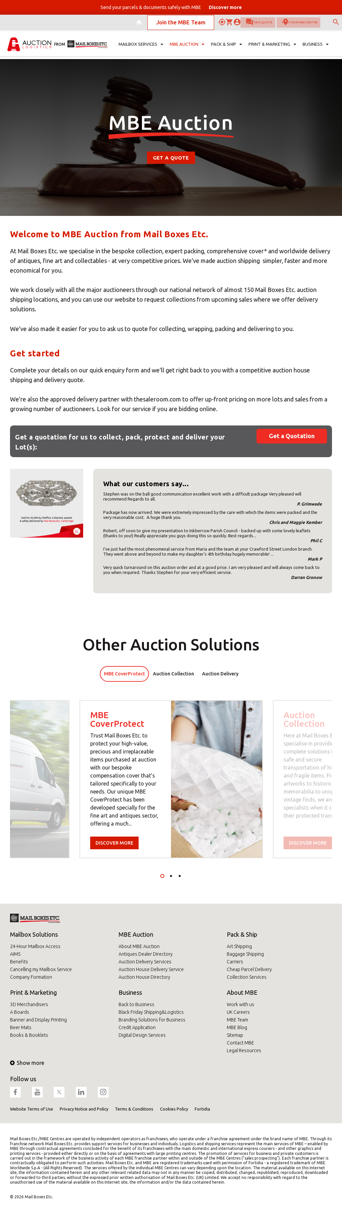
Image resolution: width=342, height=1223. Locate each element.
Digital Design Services (142, 1035)
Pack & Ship (242, 934)
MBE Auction (136, 934)
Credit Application (137, 1027)
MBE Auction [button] (187, 48)
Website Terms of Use (31, 1109)
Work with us (240, 1004)
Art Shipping (239, 946)
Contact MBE (240, 1042)
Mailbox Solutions (34, 934)
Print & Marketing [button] (272, 48)
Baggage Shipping (245, 954)
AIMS (15, 954)
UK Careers (238, 1012)
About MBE (242, 992)
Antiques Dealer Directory (146, 954)
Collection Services (247, 977)
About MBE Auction (139, 946)
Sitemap (235, 1035)
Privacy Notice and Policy (84, 1109)
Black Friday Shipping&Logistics (151, 1012)
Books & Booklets (29, 1035)
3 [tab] (180, 876)
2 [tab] (171, 876)
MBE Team (237, 1019)
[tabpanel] (171, 779)
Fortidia (202, 1109)
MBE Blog (237, 1027)
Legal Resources (244, 1050)
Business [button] (315, 48)
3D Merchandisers (29, 1004)
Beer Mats (20, 1027)
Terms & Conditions (134, 1109)
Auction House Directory (144, 977)
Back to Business (136, 1004)
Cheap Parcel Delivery (249, 969)
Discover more (114, 843)
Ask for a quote (213, 24)
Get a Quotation (292, 435)
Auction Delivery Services (145, 961)
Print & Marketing (33, 992)
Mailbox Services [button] (141, 48)
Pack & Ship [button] (226, 48)
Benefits (19, 961)
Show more (27, 1063)
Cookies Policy (174, 1109)
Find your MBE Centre (281, 24)
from (59, 48)
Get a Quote (171, 158)
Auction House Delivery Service (151, 969)
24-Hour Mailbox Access (35, 946)
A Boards (19, 1012)
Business (130, 992)
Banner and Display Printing (38, 1019)
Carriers (235, 961)
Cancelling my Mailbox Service (41, 969)
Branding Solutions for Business (152, 1019)
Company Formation (31, 977)
